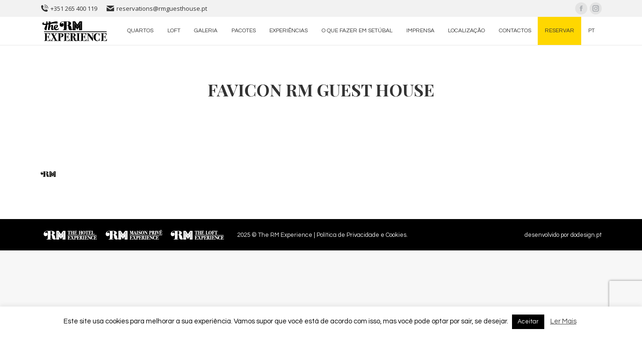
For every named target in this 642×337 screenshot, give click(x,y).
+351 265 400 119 (69, 8)
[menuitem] (141, 31)
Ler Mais (563, 321)
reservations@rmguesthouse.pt (157, 8)
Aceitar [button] (528, 321)
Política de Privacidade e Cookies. (362, 235)
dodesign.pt (586, 235)
